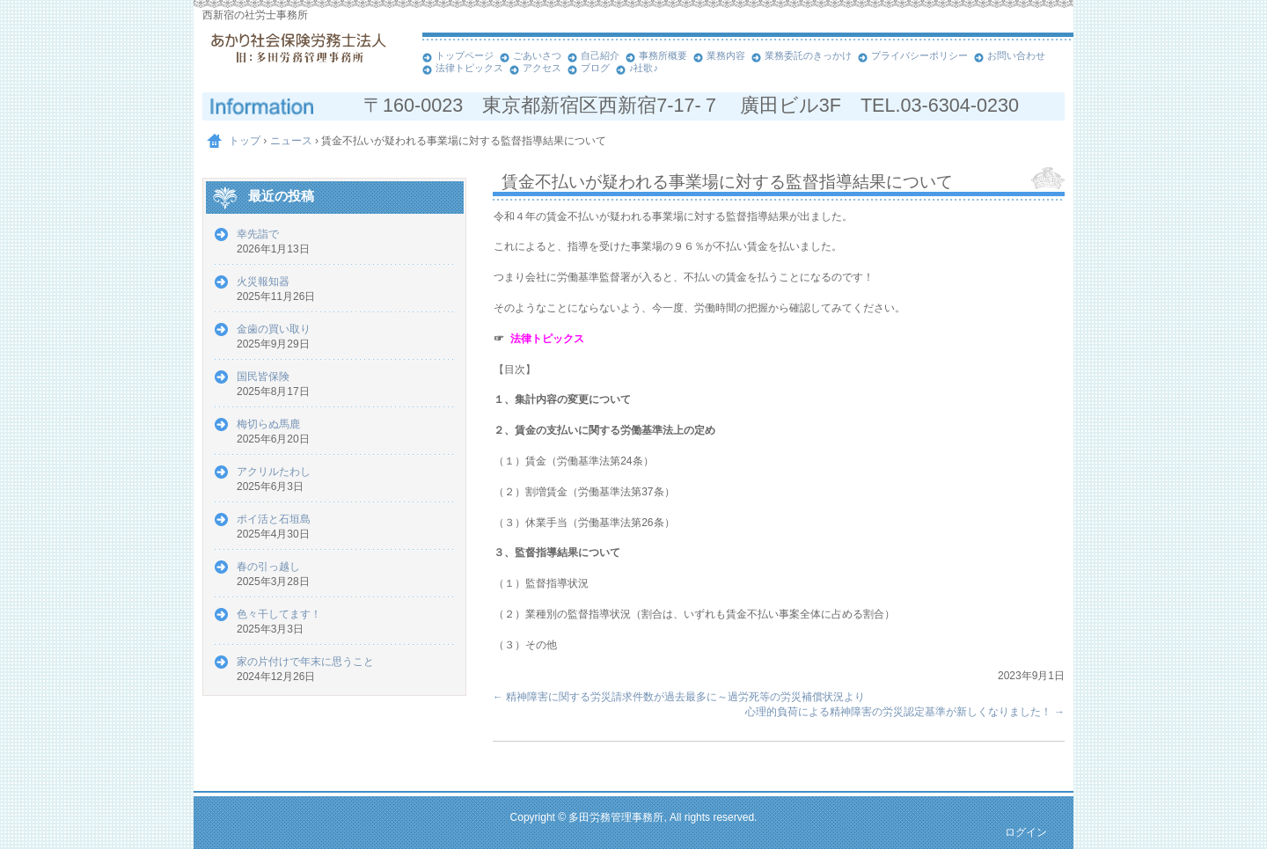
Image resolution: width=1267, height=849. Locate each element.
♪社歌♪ (643, 67)
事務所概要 (663, 55)
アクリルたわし (274, 471)
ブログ (595, 67)
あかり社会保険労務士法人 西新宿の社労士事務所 (308, 61)
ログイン (1026, 832)
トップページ (465, 55)
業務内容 (726, 55)
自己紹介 (600, 55)
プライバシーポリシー (919, 55)
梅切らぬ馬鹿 (268, 424)
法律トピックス (469, 67)
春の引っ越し (268, 566)
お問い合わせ (1016, 55)
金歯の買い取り (274, 329)
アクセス (542, 67)
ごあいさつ (537, 55)
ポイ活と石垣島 (274, 519)
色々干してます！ (279, 614)
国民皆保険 (263, 376)
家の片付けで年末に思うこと (305, 661)
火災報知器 (263, 281)
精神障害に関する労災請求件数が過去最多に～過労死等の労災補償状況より (679, 697)
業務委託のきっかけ (808, 55)
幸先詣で (258, 234)
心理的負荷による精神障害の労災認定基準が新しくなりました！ (905, 712)
